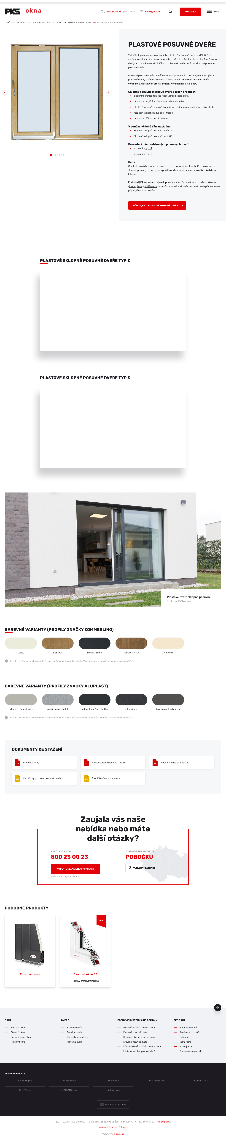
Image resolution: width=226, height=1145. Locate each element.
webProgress (117, 1134)
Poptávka (190, 11)
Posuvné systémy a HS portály (137, 1020)
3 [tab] (58, 155)
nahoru (217, 1007)
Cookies (113, 1127)
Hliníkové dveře (74, 1041)
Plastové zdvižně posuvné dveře (139, 1027)
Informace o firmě (188, 1027)
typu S (148, 153)
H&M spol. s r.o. (113, 1090)
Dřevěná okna (18, 1032)
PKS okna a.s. (113, 1080)
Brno (139, 186)
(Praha (132, 186)
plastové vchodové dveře (182, 55)
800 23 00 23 (114, 11)
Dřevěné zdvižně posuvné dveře (139, 1037)
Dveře (65, 1020)
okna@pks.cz (152, 11)
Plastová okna (18, 1027)
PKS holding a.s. (24, 1080)
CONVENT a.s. (201, 1080)
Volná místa (185, 1041)
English (124, 1127)
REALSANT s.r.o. (69, 1090)
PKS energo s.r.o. (157, 1080)
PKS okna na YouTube (115, 1104)
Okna (8, 1020)
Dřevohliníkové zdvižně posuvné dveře (142, 1046)
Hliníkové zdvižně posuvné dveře (139, 1051)
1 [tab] (51, 155)
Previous (5, 93)
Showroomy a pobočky (191, 1051)
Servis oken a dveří (189, 1032)
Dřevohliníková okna (21, 1037)
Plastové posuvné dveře (135, 1032)
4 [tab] (62, 155)
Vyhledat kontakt (144, 868)
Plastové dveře (74, 1027)
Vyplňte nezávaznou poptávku (75, 869)
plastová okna (148, 55)
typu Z (148, 148)
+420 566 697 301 (146, 1121)
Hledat (170, 11)
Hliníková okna (18, 1041)
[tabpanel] (57, 91)
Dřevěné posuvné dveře (135, 1041)
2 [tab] (55, 155)
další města (151, 186)
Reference (185, 1037)
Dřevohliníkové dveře (77, 1037)
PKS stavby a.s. (69, 1080)
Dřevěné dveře (74, 1032)
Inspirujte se (186, 1046)
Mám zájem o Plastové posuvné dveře (155, 205)
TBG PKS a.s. (25, 1090)
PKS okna (180, 1020)
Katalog (102, 1127)
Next (108, 93)
